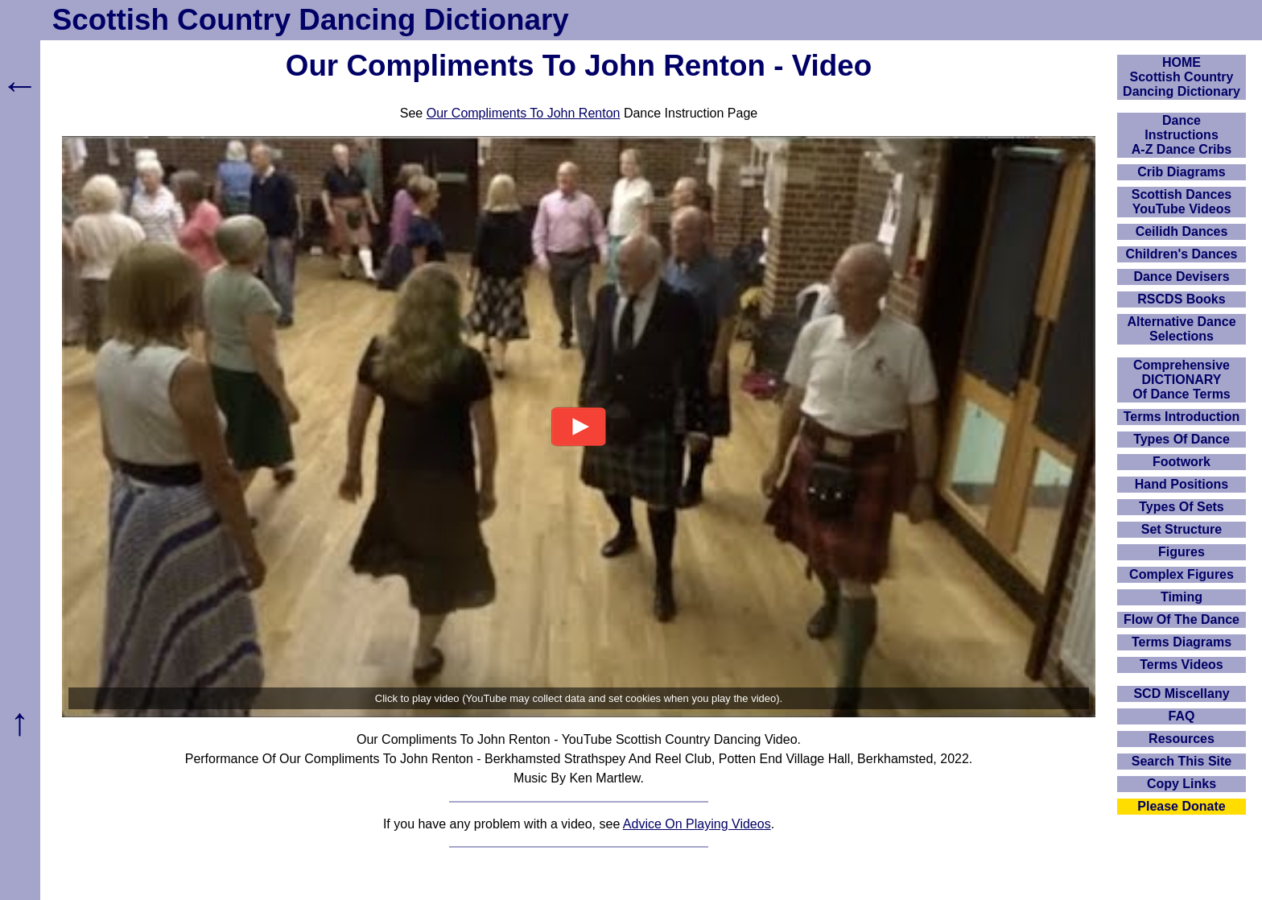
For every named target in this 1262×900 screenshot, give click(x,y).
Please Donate (1181, 806)
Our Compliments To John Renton (524, 113)
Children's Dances (1182, 254)
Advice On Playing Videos (697, 824)
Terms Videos (1181, 664)
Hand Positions (1181, 484)
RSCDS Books (1181, 299)
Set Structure (1181, 529)
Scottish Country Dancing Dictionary (310, 19)
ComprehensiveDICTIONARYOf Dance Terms (1181, 379)
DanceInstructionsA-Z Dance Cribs (1181, 135)
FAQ (1182, 716)
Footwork (1181, 462)
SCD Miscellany (1181, 693)
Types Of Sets (1181, 507)
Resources (1182, 738)
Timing (1181, 597)
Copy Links (1181, 784)
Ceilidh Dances (1182, 231)
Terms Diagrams (1181, 642)
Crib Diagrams (1181, 172)
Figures (1181, 552)
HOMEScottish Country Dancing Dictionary (1181, 77)
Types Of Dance (1181, 439)
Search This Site (1182, 761)
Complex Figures (1181, 574)
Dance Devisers (1181, 276)
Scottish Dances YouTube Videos (1181, 202)
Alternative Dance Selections (1181, 329)
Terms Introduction (1182, 416)
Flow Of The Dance (1181, 619)
